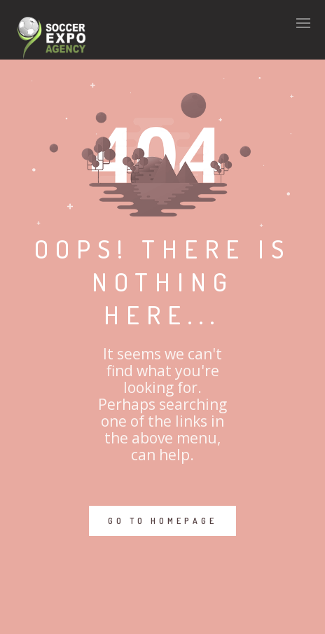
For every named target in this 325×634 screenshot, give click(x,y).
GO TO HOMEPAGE (162, 521)
